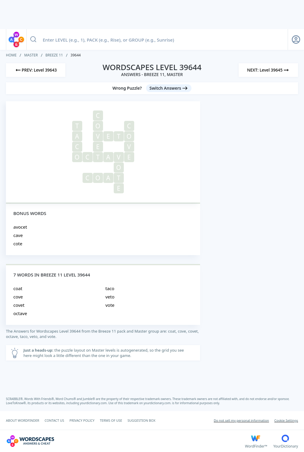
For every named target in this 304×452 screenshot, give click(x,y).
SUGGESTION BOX (141, 420)
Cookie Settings (286, 420)
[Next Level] (268, 70)
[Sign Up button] (296, 39)
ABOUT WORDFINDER (22, 420)
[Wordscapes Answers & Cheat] (125, 441)
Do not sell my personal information (241, 420)
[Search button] (33, 39)
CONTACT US (54, 420)
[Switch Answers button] (169, 88)
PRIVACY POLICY (81, 420)
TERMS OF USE (111, 420)
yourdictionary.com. (94, 403)
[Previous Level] (35, 70)
